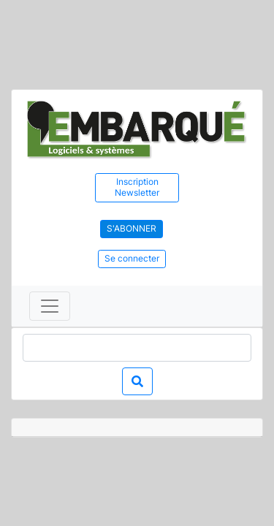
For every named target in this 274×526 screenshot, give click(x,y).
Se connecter (131, 258)
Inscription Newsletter (137, 187)
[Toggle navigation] (49, 306)
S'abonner (131, 228)
